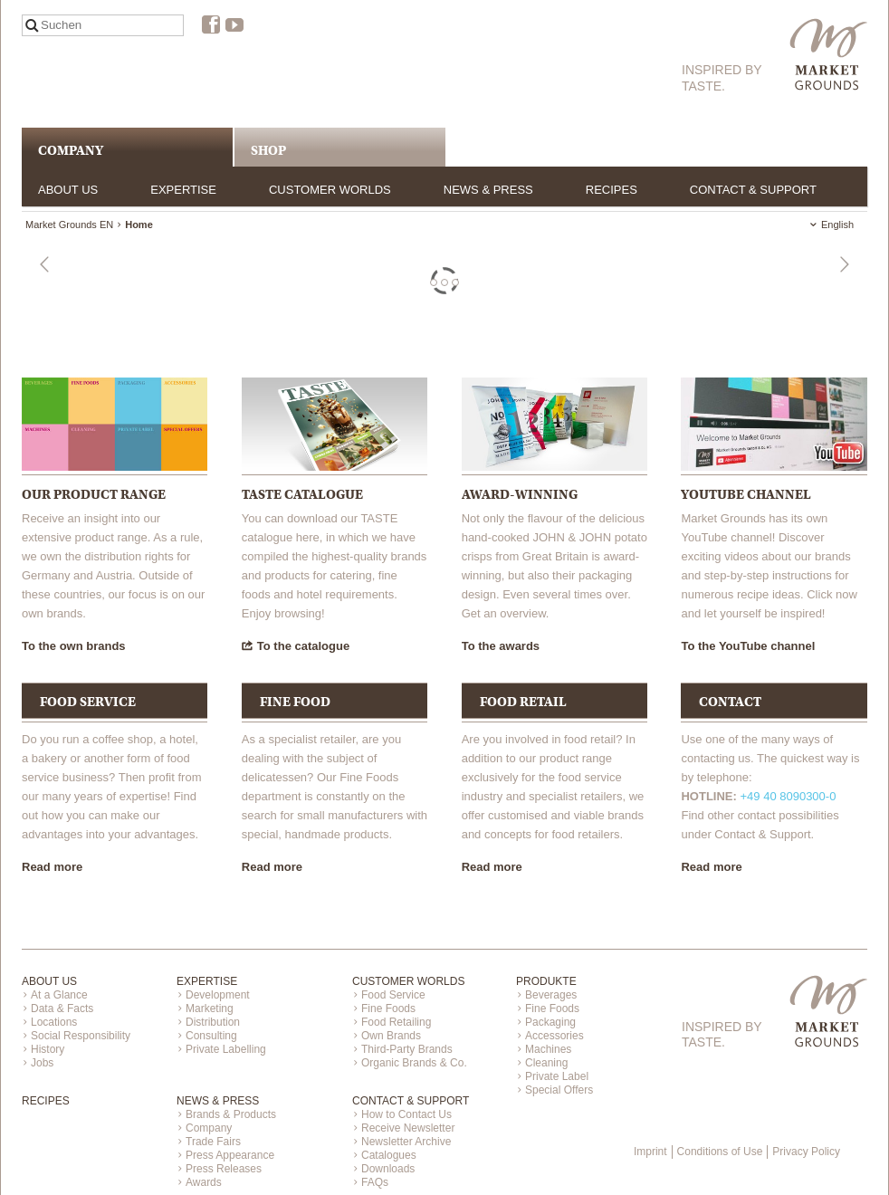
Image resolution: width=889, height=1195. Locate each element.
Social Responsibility (80, 1035)
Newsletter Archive (406, 1141)
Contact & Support (753, 189)
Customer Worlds (330, 189)
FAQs (374, 1182)
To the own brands (74, 646)
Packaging (550, 1022)
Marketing (210, 1008)
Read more (52, 867)
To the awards (501, 646)
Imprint (650, 1151)
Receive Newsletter (407, 1128)
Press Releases (224, 1168)
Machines (548, 1049)
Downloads (388, 1168)
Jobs (42, 1062)
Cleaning (546, 1062)
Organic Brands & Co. (414, 1062)
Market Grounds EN (69, 224)
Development (218, 995)
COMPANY (70, 150)
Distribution (213, 1022)
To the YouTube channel (748, 646)
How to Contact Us (406, 1114)
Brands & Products (231, 1114)
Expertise (183, 189)
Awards (204, 1182)
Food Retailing (396, 1022)
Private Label (556, 1076)
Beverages (551, 995)
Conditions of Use (720, 1151)
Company (209, 1128)
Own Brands (391, 1035)
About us (68, 189)
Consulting (211, 1035)
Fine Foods (388, 1008)
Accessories (554, 1035)
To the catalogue (303, 646)
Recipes (611, 189)
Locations (54, 1022)
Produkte (546, 981)
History (47, 1049)
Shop (268, 150)
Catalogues (388, 1155)
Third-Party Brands (407, 1049)
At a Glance (59, 995)
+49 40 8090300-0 (788, 796)
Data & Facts (62, 1008)
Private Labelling (226, 1049)
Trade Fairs (213, 1141)
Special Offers (559, 1090)
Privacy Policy (806, 1151)
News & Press (488, 189)
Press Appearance (230, 1155)
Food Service (393, 995)
